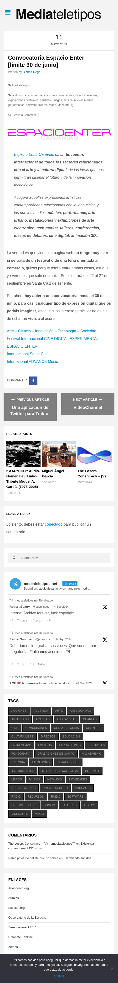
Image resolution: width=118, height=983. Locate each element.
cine (52, 95)
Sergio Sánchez (21, 639)
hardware (46, 100)
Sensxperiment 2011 (22, 927)
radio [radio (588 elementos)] (16, 796)
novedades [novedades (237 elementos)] (78, 779)
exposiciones (16, 100)
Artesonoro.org (18, 888)
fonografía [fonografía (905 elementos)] (20, 753)
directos (81, 95)
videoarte (63, 105)
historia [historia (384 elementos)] (18, 762)
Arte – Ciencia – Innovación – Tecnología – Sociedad (51, 331)
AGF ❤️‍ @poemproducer (28, 683)
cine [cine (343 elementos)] (14, 728)
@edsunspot (41, 606)
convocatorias (65, 95)
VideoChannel (88, 407)
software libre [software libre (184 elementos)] (24, 805)
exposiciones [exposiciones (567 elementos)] (70, 745)
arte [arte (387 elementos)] (59, 710)
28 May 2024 (84, 683)
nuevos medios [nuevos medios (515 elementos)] (23, 788)
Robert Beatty (20, 606)
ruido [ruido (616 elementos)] (55, 796)
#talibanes (38, 652)
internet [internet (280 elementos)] (92, 771)
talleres (43, 105)
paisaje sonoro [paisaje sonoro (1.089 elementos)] (55, 788)
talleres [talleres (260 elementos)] (69, 805)
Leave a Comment (24, 115)
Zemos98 (14, 947)
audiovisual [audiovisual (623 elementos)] (66, 719)
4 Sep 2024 (61, 606)
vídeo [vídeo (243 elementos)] (39, 814)
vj (72, 105)
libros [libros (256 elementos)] (16, 779)
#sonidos (55, 652)
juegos (57, 100)
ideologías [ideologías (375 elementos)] (41, 762)
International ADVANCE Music (32, 362)
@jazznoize (42, 639)
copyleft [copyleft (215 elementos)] (93, 728)
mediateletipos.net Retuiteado (34, 600)
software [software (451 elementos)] (75, 796)
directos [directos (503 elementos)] (48, 736)
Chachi (59, 976)
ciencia (43, 95)
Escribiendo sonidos (77, 858)
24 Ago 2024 (64, 639)
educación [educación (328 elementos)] (71, 736)
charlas (32, 95)
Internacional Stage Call (27, 354)
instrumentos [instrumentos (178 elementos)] (22, 771)
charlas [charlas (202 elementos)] (90, 719)
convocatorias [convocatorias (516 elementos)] (66, 728)
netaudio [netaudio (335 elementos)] (54, 779)
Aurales (13, 898)
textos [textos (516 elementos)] (89, 805)
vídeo (52, 105)
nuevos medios (83, 100)
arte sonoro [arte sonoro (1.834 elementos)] (80, 710)
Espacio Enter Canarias (34, 154)
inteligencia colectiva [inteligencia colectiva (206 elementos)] (59, 771)
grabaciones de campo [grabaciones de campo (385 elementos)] (55, 753)
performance (16, 105)
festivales (32, 100)
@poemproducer (60, 683)
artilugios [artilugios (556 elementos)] (20, 719)
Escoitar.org (16, 908)
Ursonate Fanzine (20, 937)
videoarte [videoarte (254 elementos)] (19, 814)
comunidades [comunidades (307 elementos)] (36, 728)
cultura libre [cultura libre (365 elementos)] (22, 736)
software (31, 105)
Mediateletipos (21, 85)
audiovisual (19, 95)
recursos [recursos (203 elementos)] (36, 796)
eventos (92, 95)
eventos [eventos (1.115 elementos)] (45, 745)
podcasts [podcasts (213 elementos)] (83, 788)
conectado (53, 524)
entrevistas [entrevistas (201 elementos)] (21, 745)
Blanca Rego (31, 72)
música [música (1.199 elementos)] (34, 779)
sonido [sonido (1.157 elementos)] (49, 805)
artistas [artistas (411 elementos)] (43, 719)
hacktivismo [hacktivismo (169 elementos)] (92, 753)
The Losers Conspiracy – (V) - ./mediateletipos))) (41, 843)
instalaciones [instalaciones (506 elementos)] (68, 762)
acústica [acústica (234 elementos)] (41, 710)
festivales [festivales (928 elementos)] (96, 745)
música (67, 100)
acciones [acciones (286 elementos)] (18, 710)
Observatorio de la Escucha (27, 917)
